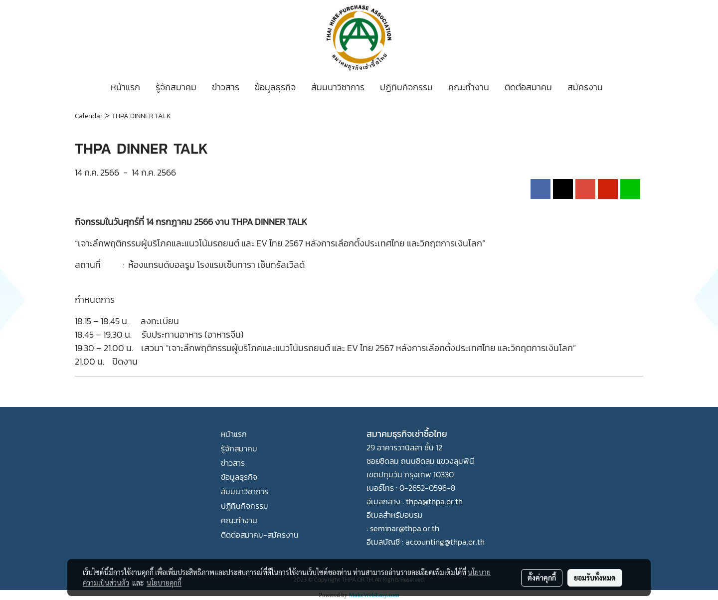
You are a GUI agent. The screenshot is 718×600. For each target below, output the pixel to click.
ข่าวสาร (225, 87)
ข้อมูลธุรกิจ (275, 87)
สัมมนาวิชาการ (337, 87)
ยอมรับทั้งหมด (595, 577)
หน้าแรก (125, 87)
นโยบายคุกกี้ (164, 582)
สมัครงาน (585, 87)
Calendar (89, 116)
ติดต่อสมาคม (528, 87)
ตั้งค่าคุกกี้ (542, 577)
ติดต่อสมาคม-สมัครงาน (260, 535)
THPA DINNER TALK (141, 116)
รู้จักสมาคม (176, 87)
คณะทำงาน (468, 87)
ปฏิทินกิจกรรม (406, 87)
